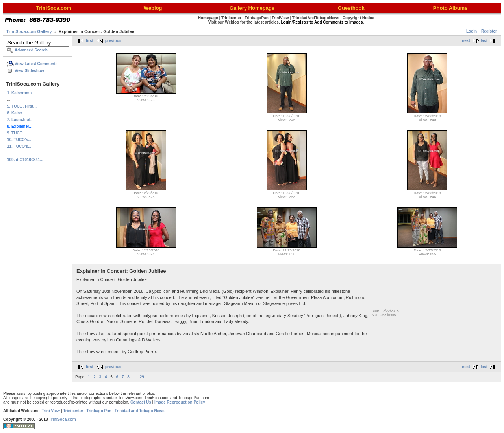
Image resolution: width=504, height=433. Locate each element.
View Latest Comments (36, 64)
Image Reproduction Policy (179, 402)
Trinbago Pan (99, 411)
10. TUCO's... (19, 140)
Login (471, 31)
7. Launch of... (20, 119)
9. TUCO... (16, 133)
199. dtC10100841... (25, 160)
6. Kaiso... (16, 113)
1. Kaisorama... (21, 93)
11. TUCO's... (19, 146)
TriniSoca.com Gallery (29, 31)
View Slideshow (29, 70)
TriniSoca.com (62, 419)
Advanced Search (31, 50)
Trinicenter (73, 411)
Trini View (51, 411)
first (89, 41)
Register (489, 31)
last (484, 41)
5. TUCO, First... (22, 106)
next (466, 41)
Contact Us (140, 402)
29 (142, 377)
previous (113, 41)
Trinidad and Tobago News (140, 411)
